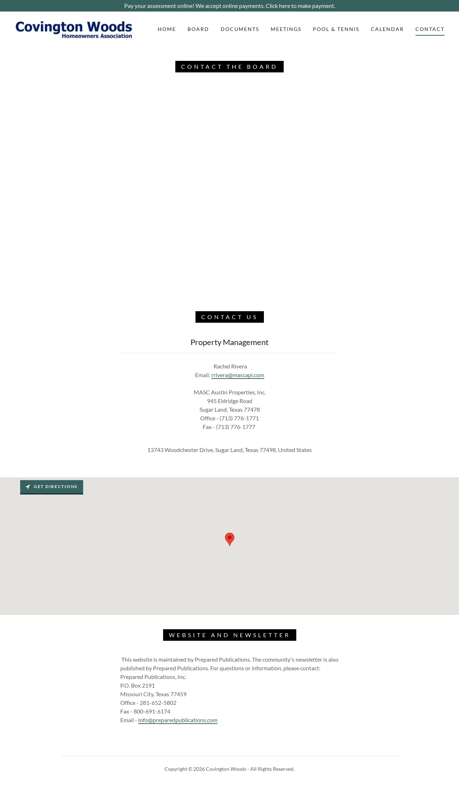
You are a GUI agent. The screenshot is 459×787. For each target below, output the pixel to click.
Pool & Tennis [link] (336, 29)
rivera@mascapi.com (238, 374)
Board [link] (198, 29)
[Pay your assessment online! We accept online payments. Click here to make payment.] (229, 5)
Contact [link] (430, 29)
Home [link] (167, 29)
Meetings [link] (286, 29)
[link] (74, 28)
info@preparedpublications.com (177, 719)
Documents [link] (240, 29)
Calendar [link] (387, 29)
